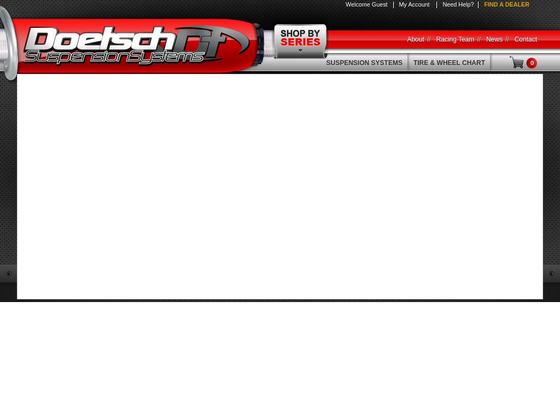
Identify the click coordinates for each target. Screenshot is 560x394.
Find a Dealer (506, 4)
